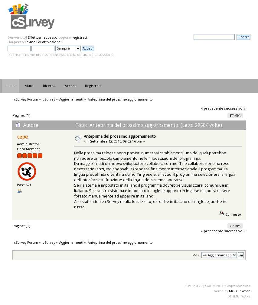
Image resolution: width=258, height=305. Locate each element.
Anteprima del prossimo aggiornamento (120, 136)
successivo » (234, 108)
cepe (22, 137)
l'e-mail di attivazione (43, 42)
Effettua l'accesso (42, 37)
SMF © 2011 (214, 286)
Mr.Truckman (239, 291)
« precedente (212, 108)
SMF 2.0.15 (193, 286)
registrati (79, 37)
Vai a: (197, 255)
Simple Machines (237, 286)
